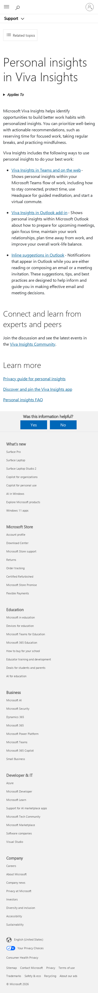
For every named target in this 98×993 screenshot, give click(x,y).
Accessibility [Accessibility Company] (14, 916)
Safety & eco (33, 976)
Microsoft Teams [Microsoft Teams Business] (16, 742)
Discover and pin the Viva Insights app (37, 389)
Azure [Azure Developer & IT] (10, 783)
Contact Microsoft (31, 968)
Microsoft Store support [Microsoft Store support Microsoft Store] (21, 551)
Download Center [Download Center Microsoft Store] (17, 543)
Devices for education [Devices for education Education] (20, 626)
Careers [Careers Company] (11, 866)
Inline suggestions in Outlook (37, 255)
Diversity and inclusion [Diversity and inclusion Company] (20, 908)
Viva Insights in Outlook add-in (39, 212)
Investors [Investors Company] (12, 899)
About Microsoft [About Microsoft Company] (16, 874)
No (63, 424)
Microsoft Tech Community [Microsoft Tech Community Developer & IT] (23, 816)
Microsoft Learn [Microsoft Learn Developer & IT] (16, 800)
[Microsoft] (49, 4)
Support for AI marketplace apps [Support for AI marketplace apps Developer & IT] (26, 808)
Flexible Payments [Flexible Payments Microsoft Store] (17, 593)
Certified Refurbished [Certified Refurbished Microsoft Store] (19, 576)
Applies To (15, 94)
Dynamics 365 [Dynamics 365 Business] (15, 717)
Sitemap (11, 968)
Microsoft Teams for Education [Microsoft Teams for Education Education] (25, 634)
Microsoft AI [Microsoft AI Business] (14, 700)
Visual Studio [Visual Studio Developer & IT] (14, 842)
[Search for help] (18, 7)
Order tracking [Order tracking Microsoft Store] (15, 568)
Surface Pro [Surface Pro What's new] (13, 452)
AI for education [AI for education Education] (16, 676)
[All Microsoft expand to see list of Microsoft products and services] (6, 7)
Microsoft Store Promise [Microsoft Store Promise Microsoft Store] (21, 585)
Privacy (50, 968)
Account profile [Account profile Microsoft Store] (15, 534)
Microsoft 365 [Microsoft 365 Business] (15, 725)
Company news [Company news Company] (15, 883)
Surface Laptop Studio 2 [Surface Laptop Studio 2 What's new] (21, 468)
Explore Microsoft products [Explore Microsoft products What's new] (23, 502)
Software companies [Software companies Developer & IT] (19, 833)
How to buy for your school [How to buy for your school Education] (23, 651)
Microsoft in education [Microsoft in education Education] (20, 617)
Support (11, 18)
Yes (34, 424)
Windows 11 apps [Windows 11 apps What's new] (17, 510)
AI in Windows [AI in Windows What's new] (15, 494)
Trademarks (13, 976)
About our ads (68, 976)
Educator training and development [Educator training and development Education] (28, 659)
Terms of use (67, 968)
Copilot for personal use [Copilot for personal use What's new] (21, 485)
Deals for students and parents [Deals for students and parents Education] (25, 668)
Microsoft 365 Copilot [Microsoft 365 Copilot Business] (20, 750)
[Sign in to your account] (89, 7)
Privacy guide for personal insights (34, 378)
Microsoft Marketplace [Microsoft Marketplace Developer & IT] (20, 825)
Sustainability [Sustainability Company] (15, 924)
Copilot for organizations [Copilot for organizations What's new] (22, 477)
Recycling (50, 976)
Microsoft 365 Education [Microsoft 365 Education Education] (21, 642)
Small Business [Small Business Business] (15, 759)
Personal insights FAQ (23, 399)
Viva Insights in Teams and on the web (46, 170)
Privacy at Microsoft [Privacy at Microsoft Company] (18, 891)
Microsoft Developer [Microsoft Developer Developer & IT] (19, 791)
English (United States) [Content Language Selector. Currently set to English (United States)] (28, 939)
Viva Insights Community (32, 344)
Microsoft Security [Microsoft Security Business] (17, 708)
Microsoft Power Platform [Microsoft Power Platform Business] (22, 734)
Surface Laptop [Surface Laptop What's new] (15, 460)
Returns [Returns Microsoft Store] (11, 560)
